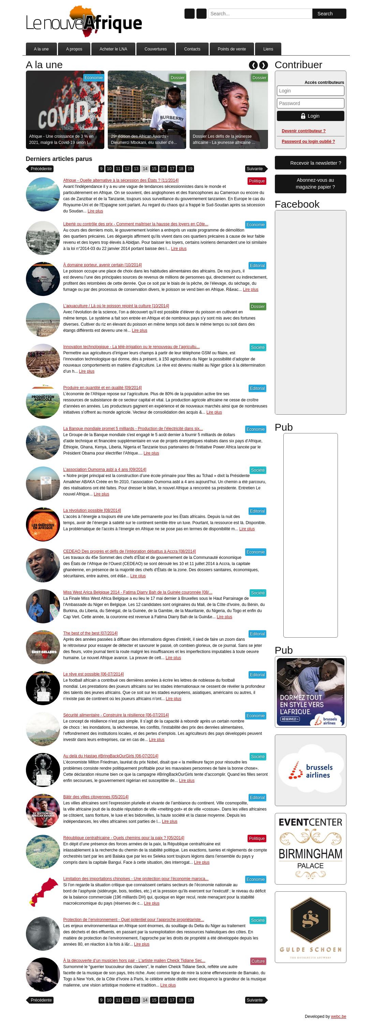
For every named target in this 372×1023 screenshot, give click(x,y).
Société (258, 347)
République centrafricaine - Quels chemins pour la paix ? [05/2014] (123, 837)
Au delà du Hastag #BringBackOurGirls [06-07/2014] (111, 756)
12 (127, 168)
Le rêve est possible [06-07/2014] (93, 674)
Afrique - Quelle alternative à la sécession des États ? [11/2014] (121, 180)
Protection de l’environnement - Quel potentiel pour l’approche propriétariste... (133, 919)
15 (154, 168)
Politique (257, 181)
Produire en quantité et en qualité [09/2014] (102, 387)
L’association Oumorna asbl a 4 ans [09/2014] (105, 469)
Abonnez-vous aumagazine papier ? (315, 183)
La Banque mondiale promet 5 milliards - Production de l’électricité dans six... (133, 428)
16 (163, 168)
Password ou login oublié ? (308, 141)
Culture (258, 961)
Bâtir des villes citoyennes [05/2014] (96, 797)
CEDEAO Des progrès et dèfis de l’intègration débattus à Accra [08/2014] (129, 551)
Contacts (192, 49)
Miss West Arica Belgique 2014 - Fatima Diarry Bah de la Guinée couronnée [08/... (137, 592)
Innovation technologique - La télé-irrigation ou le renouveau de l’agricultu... (131, 346)
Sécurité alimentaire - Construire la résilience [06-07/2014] (116, 715)
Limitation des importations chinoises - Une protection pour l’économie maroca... (136, 878)
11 (118, 168)
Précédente (41, 168)
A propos (74, 49)
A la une (41, 49)
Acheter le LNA (113, 49)
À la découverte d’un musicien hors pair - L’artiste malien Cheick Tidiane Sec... (134, 960)
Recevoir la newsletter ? (316, 163)
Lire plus (95, 211)
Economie (94, 77)
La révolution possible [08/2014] (92, 510)
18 (181, 168)
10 (109, 168)
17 (172, 168)
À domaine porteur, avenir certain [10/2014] (102, 265)
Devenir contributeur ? (304, 131)
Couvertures (156, 49)
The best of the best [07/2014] (90, 633)
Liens (268, 49)
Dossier (178, 77)
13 (136, 168)
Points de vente (232, 49)
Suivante (255, 168)
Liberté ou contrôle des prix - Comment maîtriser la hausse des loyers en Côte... (136, 224)
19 (190, 168)
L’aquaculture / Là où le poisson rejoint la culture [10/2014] (116, 305)
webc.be (338, 1016)
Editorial (257, 265)
